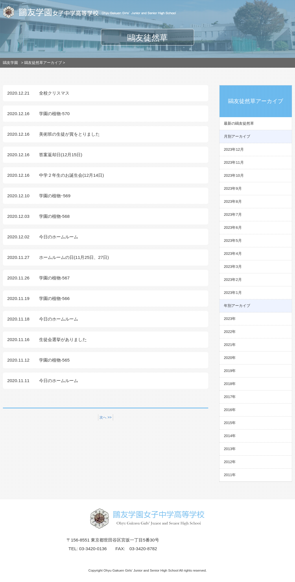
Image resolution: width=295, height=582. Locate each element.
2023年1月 (233, 292)
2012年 (230, 462)
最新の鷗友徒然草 (239, 123)
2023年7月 (233, 214)
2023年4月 (233, 253)
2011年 (230, 475)
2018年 (230, 384)
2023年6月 (233, 227)
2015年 (230, 423)
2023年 (230, 318)
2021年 (230, 344)
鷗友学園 (10, 62)
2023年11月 (234, 162)
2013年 (230, 449)
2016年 (230, 410)
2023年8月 (233, 201)
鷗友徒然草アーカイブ (43, 62)
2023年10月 (234, 175)
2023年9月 (233, 188)
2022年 (230, 331)
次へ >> (105, 417)
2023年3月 (233, 266)
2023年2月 (233, 279)
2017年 (230, 397)
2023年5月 (233, 240)
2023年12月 (234, 149)
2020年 (230, 358)
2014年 (230, 436)
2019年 (230, 371)
